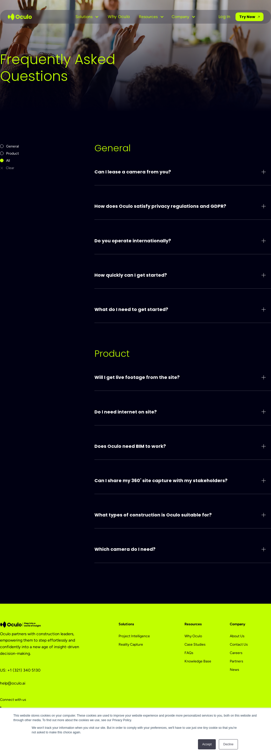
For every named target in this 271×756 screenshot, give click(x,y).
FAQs (188, 653)
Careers (236, 653)
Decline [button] (228, 744)
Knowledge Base (197, 661)
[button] (87, 17)
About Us (237, 636)
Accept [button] (207, 744)
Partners (236, 661)
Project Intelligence (134, 636)
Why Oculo (119, 17)
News (234, 670)
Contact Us (239, 644)
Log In (225, 17)
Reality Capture (131, 644)
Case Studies (195, 644)
